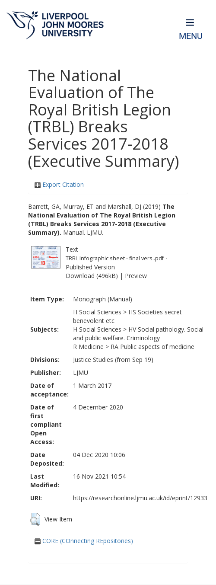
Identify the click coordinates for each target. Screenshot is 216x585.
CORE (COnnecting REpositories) (84, 541)
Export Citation (59, 184)
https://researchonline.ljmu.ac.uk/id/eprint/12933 (140, 498)
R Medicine (88, 346)
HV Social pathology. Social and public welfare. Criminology (138, 333)
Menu (191, 36)
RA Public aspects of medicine (152, 346)
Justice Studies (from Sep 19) (113, 359)
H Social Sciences (97, 312)
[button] (35, 519)
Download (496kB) (92, 276)
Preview (136, 276)
